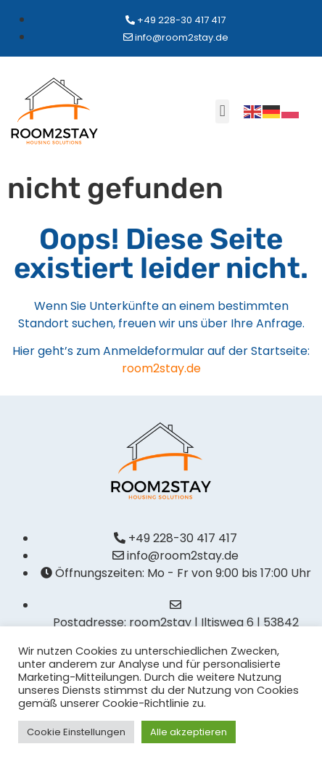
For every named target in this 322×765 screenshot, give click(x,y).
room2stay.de (161, 368)
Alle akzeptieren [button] (188, 732)
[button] (222, 111)
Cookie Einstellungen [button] (76, 732)
